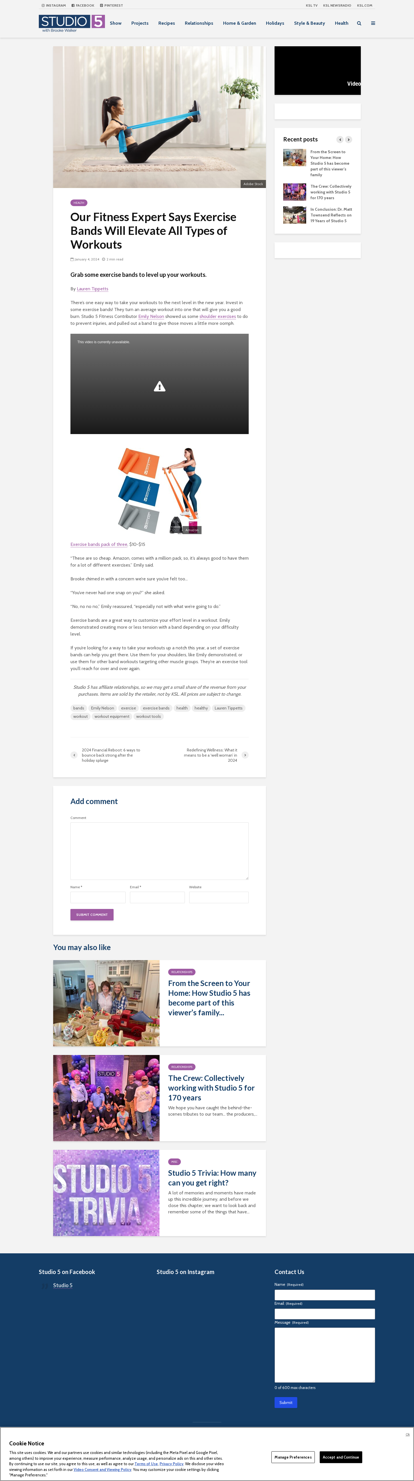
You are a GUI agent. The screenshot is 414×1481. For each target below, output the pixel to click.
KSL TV (311, 5)
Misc (174, 1162)
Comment (78, 818)
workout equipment (112, 716)
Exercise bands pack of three (98, 544)
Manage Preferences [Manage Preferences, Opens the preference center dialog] (293, 1457)
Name (76, 887)
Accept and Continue (341, 1457)
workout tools (148, 716)
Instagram (54, 5)
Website (195, 887)
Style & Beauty (309, 23)
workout (80, 716)
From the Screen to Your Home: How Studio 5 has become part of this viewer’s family (329, 163)
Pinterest (111, 5)
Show (116, 23)
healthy (201, 708)
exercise (128, 708)
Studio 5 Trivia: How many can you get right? (212, 1177)
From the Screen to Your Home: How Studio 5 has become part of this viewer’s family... (209, 998)
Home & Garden (239, 23)
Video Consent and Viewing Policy (102, 1469)
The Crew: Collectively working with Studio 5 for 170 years (211, 1087)
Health (341, 23)
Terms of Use (146, 1463)
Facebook (83, 5)
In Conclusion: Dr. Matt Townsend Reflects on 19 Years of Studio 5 (331, 215)
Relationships (199, 23)
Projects (140, 23)
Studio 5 (62, 1285)
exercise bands (156, 708)
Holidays (275, 23)
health (182, 708)
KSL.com (364, 5)
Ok (408, 1434)
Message (292, 1322)
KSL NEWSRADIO (337, 5)
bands (78, 708)
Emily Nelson (151, 316)
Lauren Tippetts (92, 288)
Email (135, 887)
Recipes (166, 23)
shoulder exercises (218, 316)
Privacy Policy (171, 1463)
